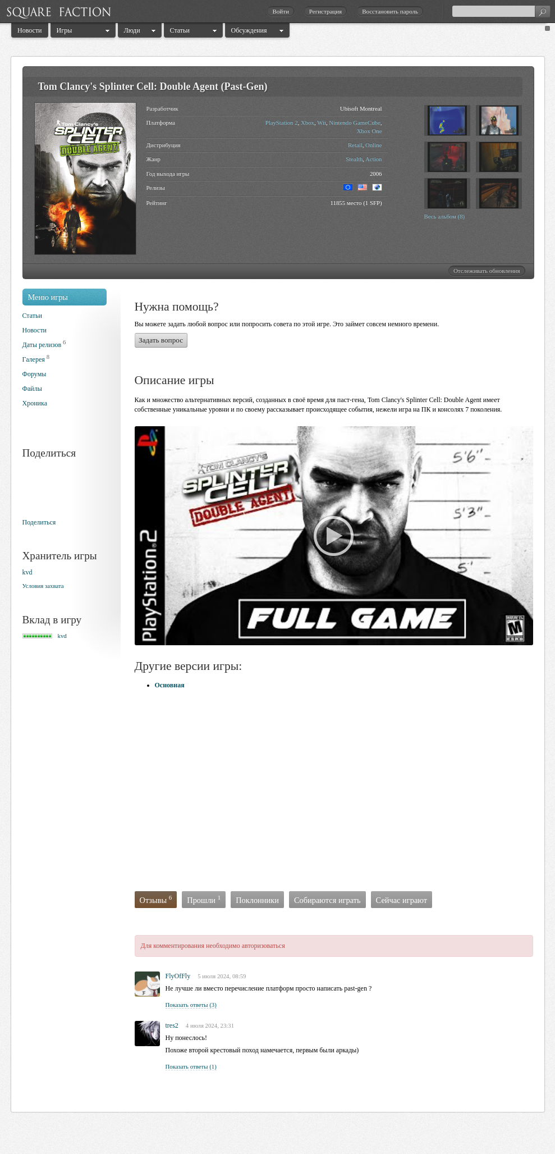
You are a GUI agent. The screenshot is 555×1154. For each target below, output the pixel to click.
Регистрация (325, 11)
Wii (321, 122)
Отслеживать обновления (486, 270)
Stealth (354, 159)
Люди (132, 30)
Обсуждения (249, 30)
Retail (355, 145)
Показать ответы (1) (191, 1066)
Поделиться (39, 522)
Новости (29, 30)
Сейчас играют (402, 900)
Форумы (34, 374)
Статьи (180, 30)
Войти (280, 11)
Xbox (307, 122)
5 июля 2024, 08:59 (222, 976)
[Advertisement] (245, 791)
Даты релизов (42, 345)
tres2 (172, 1025)
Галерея (33, 359)
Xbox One (369, 130)
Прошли (204, 899)
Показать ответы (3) (191, 1004)
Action (373, 159)
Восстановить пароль (390, 11)
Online (373, 145)
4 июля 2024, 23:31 (210, 1025)
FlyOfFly (178, 976)
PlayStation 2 (281, 122)
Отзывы (156, 899)
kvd (27, 572)
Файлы (32, 389)
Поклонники (257, 900)
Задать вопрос (161, 340)
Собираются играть (327, 900)
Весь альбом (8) (444, 216)
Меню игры (48, 297)
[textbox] (501, 11)
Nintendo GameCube (354, 122)
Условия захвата (43, 585)
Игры (64, 30)
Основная (170, 685)
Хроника (34, 403)
